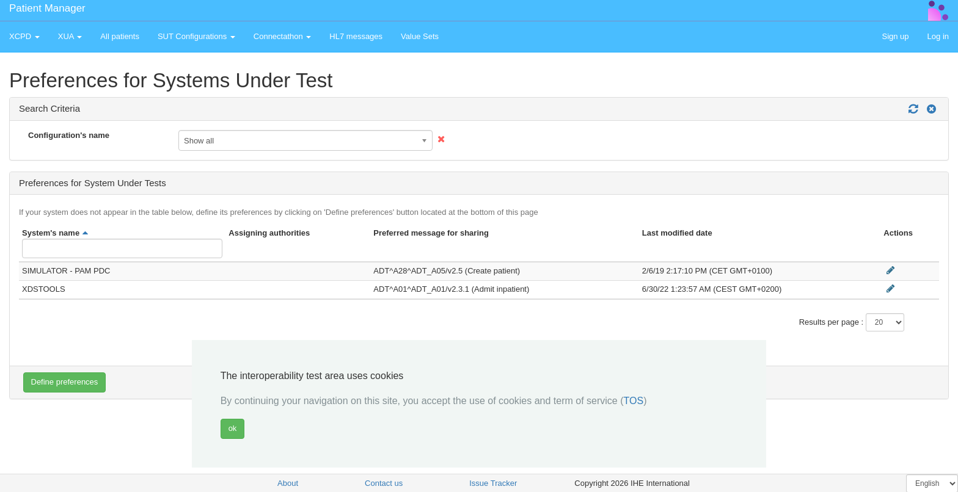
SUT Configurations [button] (196, 36)
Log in (938, 36)
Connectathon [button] (283, 36)
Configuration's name (68, 135)
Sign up (895, 36)
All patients (119, 36)
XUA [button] (70, 36)
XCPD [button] (24, 36)
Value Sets (420, 36)
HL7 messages (355, 36)
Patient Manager (47, 8)
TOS (634, 401)
